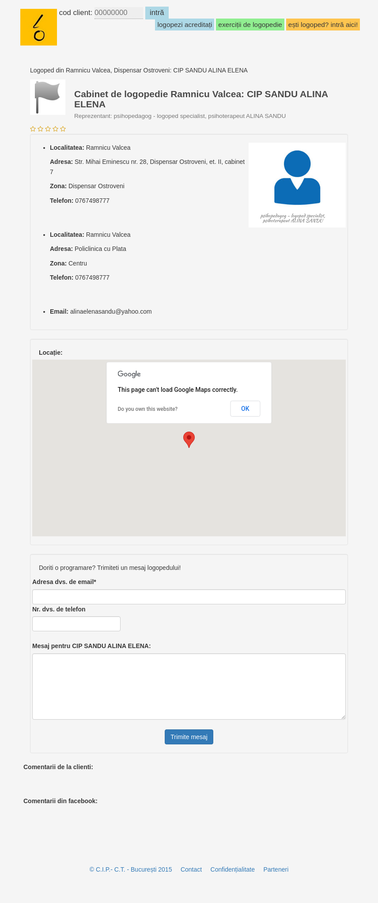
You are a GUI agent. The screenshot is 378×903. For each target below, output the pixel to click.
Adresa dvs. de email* (64, 581)
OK (245, 408)
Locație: (51, 352)
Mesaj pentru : (91, 645)
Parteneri (275, 869)
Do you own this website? (148, 409)
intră (157, 12)
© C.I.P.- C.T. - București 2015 (131, 869)
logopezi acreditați (184, 24)
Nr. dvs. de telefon (59, 609)
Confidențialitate (233, 869)
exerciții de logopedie (250, 24)
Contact (191, 869)
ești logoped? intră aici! (323, 24)
